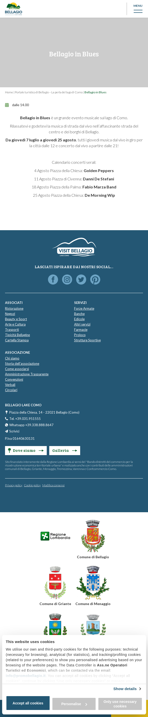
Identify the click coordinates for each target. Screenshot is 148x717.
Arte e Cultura (15, 324)
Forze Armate (84, 308)
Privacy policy (13, 485)
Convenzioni (14, 379)
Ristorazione (14, 308)
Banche (79, 314)
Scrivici (14, 431)
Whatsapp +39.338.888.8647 (31, 425)
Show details (125, 689)
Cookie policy (32, 485)
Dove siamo (26, 450)
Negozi (10, 314)
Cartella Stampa (17, 340)
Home (9, 92)
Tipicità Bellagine (17, 335)
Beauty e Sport (16, 319)
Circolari (11, 390)
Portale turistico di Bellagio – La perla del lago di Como (49, 92)
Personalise (74, 704)
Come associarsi (17, 369)
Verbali (10, 385)
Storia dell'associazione (22, 364)
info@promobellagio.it (26, 676)
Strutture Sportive (87, 340)
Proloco (80, 335)
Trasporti (12, 330)
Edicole (79, 319)
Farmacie (80, 330)
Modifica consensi (53, 485)
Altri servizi (82, 324)
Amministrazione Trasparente (26, 374)
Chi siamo (12, 358)
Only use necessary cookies (120, 704)
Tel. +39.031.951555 (25, 419)
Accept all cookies (28, 703)
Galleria (64, 450)
